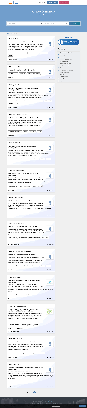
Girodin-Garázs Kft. (18, 197)
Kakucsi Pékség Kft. (17, 338)
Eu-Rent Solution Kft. (18, 277)
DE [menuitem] (75, 2)
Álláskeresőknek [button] (52, 2)
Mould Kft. (17, 66)
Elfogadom (82, 406)
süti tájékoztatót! (56, 406)
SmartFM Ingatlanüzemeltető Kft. (21, 114)
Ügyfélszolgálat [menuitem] (41, 2)
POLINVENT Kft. (16, 143)
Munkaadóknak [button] (64, 2)
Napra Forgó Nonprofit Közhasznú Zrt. (22, 251)
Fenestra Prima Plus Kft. (18, 223)
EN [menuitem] (71, 2)
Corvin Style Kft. (16, 38)
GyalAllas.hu (51, 401)
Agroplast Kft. (16, 85)
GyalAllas (9, 33)
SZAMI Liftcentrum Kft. (18, 170)
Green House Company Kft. (19, 306)
